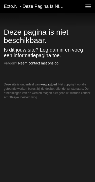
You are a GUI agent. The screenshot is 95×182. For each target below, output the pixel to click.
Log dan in (51, 50)
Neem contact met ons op (38, 63)
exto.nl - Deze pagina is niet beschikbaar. (36, 6)
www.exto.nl (49, 84)
